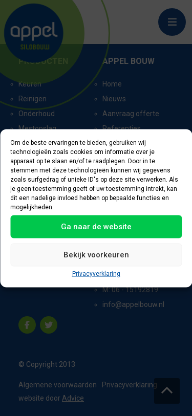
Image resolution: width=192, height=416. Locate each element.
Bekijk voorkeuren (96, 254)
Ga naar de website (96, 226)
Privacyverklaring (96, 273)
